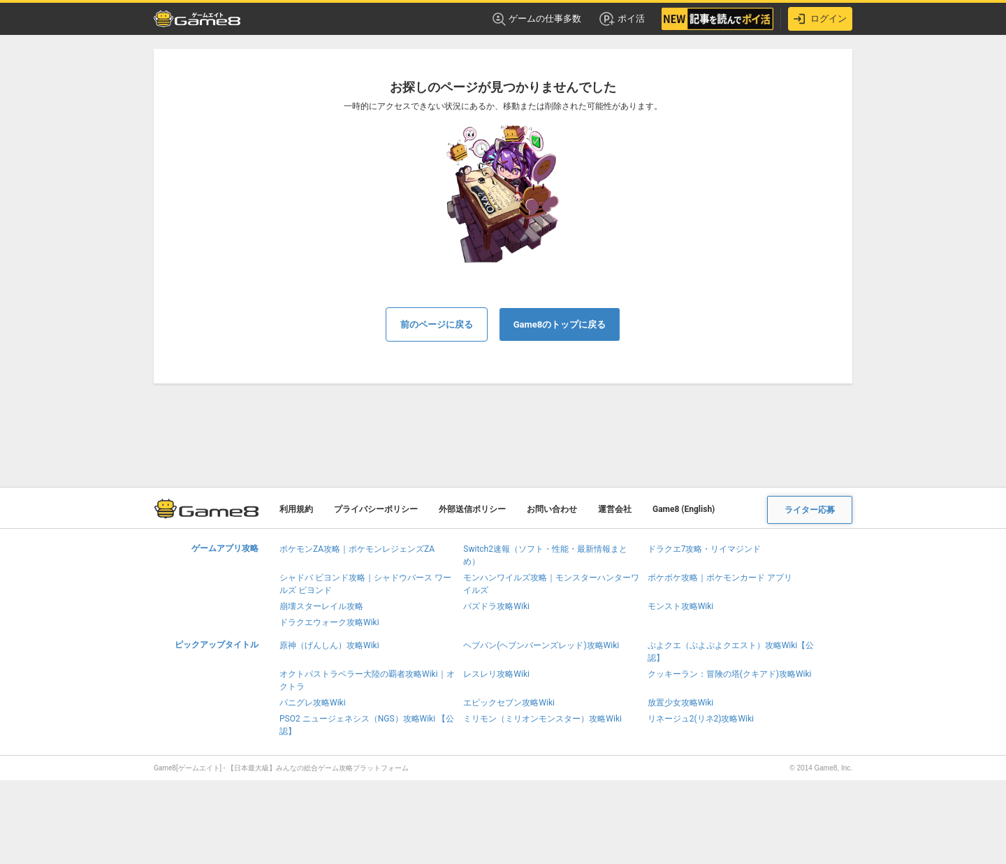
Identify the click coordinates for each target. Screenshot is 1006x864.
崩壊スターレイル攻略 (321, 606)
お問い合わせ (552, 509)
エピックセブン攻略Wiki (509, 703)
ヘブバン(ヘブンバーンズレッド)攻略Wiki (541, 645)
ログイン (820, 19)
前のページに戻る (436, 324)
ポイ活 (621, 18)
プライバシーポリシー (376, 509)
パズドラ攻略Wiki (496, 606)
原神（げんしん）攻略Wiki (329, 645)
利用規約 (296, 509)
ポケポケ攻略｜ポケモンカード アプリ (720, 578)
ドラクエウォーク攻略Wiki (329, 622)
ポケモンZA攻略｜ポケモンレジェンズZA (357, 549)
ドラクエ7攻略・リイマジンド (704, 549)
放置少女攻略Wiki (681, 703)
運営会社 (615, 509)
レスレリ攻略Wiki (496, 674)
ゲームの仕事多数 (537, 19)
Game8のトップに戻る (559, 324)
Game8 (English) (684, 509)
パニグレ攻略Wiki (312, 703)
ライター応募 (810, 510)
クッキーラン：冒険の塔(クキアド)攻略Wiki (730, 674)
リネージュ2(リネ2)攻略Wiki (701, 719)
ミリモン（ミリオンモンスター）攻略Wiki (542, 719)
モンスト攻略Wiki (681, 606)
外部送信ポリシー (472, 509)
